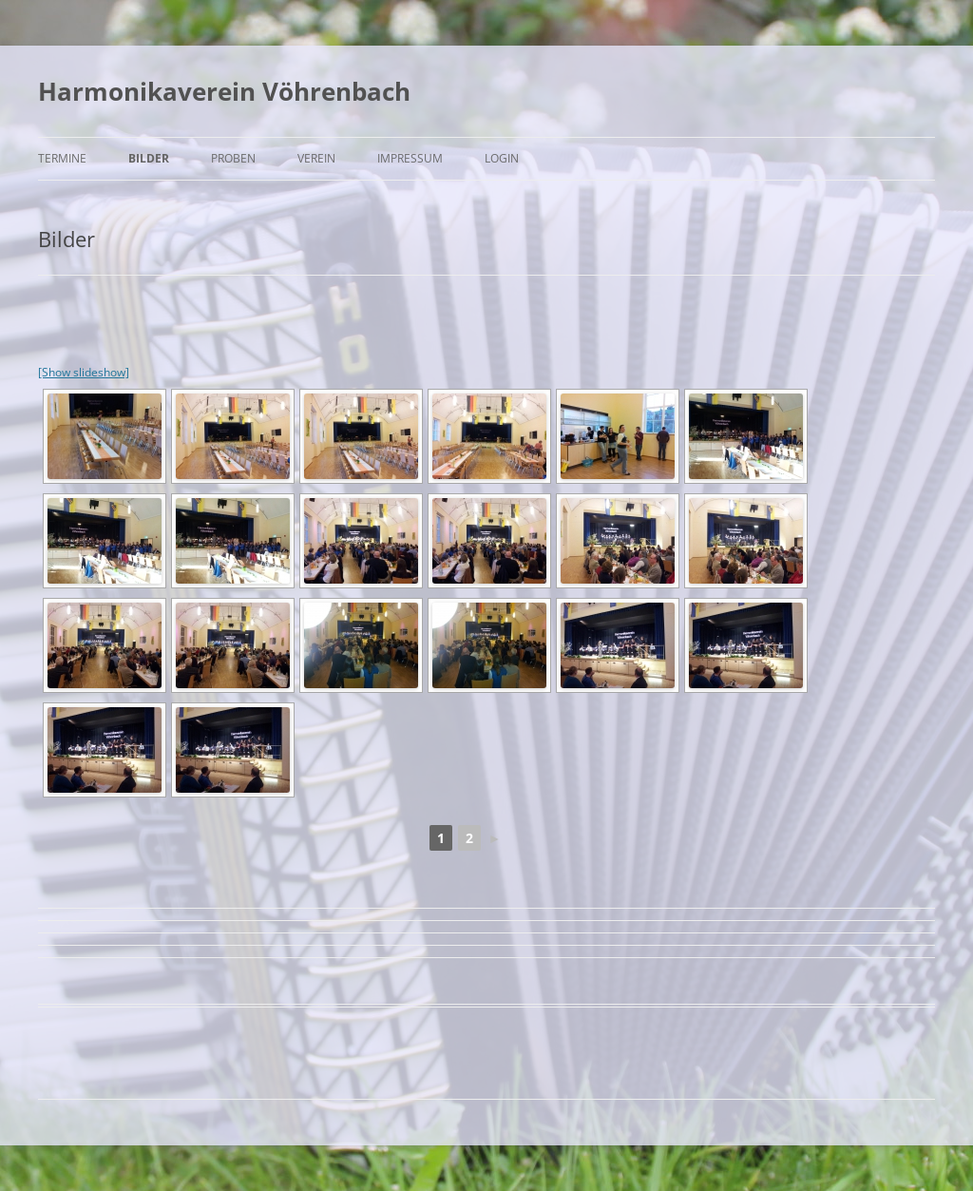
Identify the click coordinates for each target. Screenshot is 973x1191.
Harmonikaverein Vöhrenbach (224, 91)
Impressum (410, 158)
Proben (233, 158)
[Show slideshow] (83, 372)
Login (502, 158)
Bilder (148, 158)
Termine (62, 158)
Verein (316, 158)
